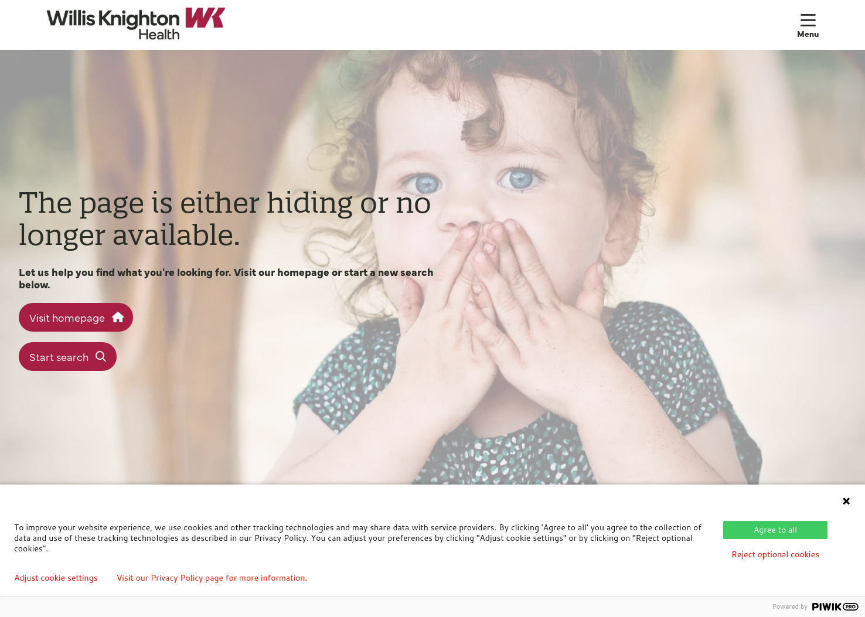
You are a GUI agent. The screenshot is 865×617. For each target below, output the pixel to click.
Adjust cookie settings (56, 577)
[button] (808, 25)
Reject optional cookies (775, 554)
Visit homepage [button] (75, 317)
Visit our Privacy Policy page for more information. (212, 577)
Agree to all (775, 530)
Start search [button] (67, 356)
